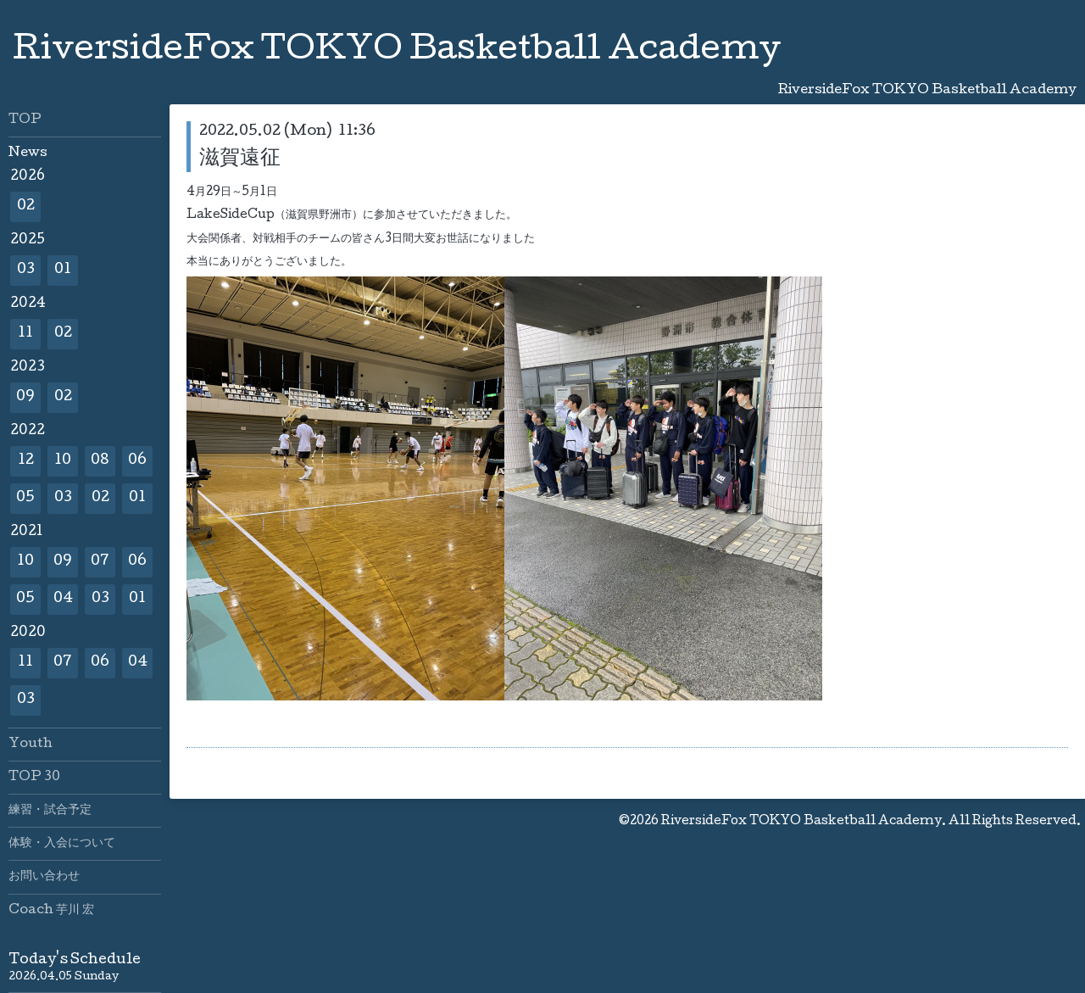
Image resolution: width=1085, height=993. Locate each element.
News (27, 153)
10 (62, 461)
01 (62, 270)
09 (25, 397)
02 (26, 206)
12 (26, 461)
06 (137, 461)
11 (25, 333)
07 (100, 562)
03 (26, 270)
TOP (25, 120)
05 (25, 498)
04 (63, 599)
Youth (30, 744)
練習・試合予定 (50, 810)
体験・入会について (61, 844)
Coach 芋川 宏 (51, 911)
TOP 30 (34, 777)
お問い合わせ (44, 877)
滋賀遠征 (240, 159)
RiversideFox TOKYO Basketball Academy (397, 52)
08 (100, 461)
